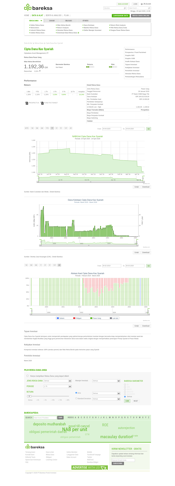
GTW (87, 434)
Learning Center (51, 460)
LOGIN (135, 4)
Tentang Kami (30, 452)
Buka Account (71, 457)
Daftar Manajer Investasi (92, 30)
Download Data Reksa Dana (67, 33)
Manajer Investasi (81, 381)
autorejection (126, 427)
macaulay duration (116, 436)
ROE (105, 425)
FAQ (26, 462)
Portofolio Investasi (132, 71)
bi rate (135, 435)
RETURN (30, 392)
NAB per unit (74, 429)
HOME (26, 15)
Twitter (89, 457)
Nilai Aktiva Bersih (64, 25)
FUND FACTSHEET (49, 103)
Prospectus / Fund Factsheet (135, 52)
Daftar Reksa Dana (37, 25)
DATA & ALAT (37, 15)
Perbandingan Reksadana (134, 77)
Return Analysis (63, 28)
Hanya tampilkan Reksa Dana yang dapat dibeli (49, 376)
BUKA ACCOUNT (123, 4)
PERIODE (30, 386)
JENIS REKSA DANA (35, 381)
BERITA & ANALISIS (53, 15)
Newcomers (35, 28)
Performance (130, 49)
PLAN (66, 15)
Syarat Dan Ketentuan (33, 460)
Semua (129, 396)
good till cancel (79, 426)
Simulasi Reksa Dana (65, 30)
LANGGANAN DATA (120, 16)
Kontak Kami (29, 455)
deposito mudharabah (49, 424)
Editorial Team (30, 457)
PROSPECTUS (32, 103)
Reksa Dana (39, 43)
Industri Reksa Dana (38, 30)
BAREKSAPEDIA (31, 412)
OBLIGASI (68, 21)
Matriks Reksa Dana (91, 28)
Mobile (89, 452)
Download (145, 187)
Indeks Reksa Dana (37, 33)
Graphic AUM (130, 58)
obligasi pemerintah (70, 437)
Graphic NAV (130, 55)
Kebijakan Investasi (132, 67)
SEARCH (28, 417)
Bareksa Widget (92, 462)
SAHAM (52, 21)
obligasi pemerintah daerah (48, 432)
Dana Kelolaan (89, 25)
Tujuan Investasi (131, 64)
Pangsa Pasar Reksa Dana (120, 30)
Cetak (137, 187)
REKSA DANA (33, 21)
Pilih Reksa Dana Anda (119, 28)
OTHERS (85, 21)
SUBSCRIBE (117, 463)
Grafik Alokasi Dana (132, 61)
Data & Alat (28, 43)
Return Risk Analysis (118, 25)
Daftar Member (72, 452)
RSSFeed (90, 460)
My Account (146, 4)
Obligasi (49, 457)
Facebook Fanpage (94, 455)
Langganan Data (72, 455)
